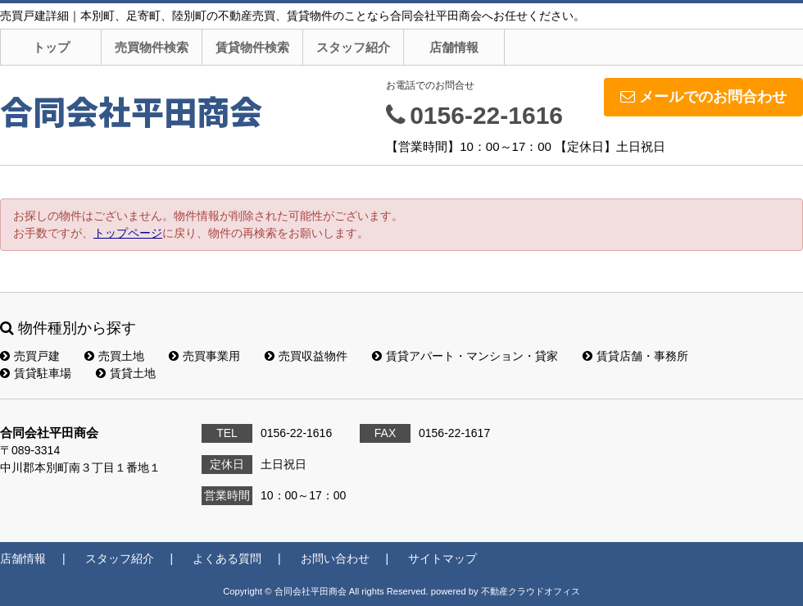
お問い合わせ (335, 558)
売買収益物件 (306, 355)
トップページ (127, 232)
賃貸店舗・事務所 (635, 355)
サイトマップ (442, 558)
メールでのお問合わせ (703, 97)
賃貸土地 (126, 373)
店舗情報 (454, 47)
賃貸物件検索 (252, 47)
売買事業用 (204, 355)
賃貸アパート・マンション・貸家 (465, 355)
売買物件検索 (151, 47)
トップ (51, 47)
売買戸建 (30, 355)
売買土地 (114, 355)
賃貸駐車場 (35, 373)
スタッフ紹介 (353, 47)
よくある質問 (227, 558)
